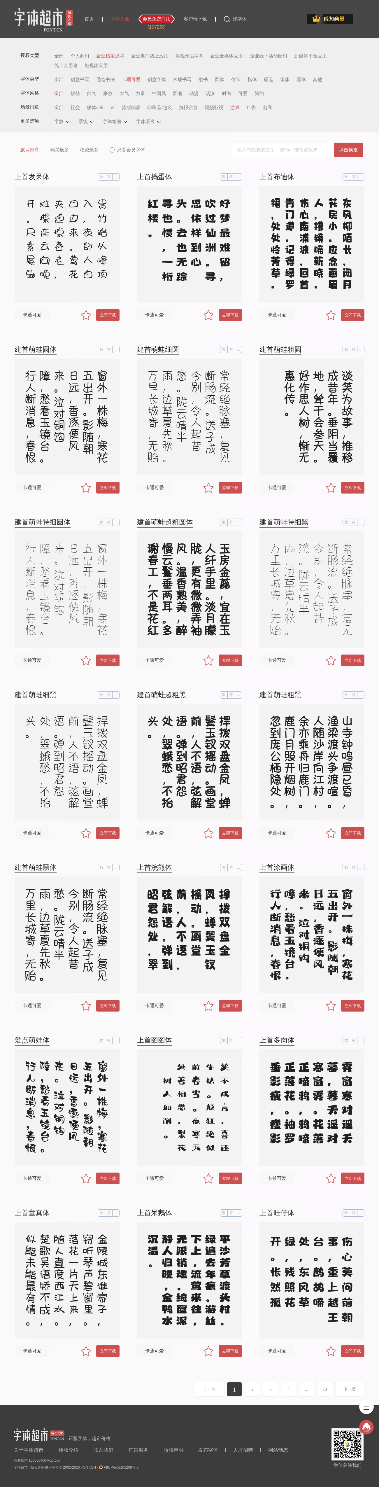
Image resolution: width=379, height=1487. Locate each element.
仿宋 (236, 79)
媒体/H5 (95, 107)
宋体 (284, 79)
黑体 (301, 79)
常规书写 (182, 79)
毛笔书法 (105, 79)
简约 (259, 93)
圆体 (219, 79)
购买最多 (59, 149)
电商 (267, 107)
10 (325, 1389)
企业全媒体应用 (226, 56)
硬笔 (268, 79)
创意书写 (80, 79)
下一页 (350, 1389)
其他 (317, 79)
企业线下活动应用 (268, 56)
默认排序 (29, 149)
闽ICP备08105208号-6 (120, 1467)
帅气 (91, 93)
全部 (59, 56)
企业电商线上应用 (150, 56)
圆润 (177, 93)
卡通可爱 (131, 79)
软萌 (75, 93)
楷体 (252, 79)
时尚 (226, 93)
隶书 (203, 79)
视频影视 (214, 107)
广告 (251, 107)
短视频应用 (96, 65)
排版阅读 (131, 107)
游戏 (235, 107)
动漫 (194, 93)
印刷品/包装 (159, 107)
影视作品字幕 (189, 56)
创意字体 (157, 79)
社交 (75, 107)
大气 (124, 93)
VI (112, 107)
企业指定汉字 (110, 56)
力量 (140, 93)
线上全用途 (66, 65)
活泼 (210, 93)
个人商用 (80, 56)
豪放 (108, 93)
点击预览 (348, 149)
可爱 (243, 93)
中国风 (159, 93)
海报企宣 (188, 107)
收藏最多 (89, 149)
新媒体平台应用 (310, 56)
